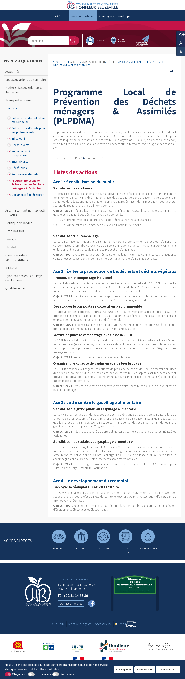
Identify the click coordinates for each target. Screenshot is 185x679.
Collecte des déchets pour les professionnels (28, 134)
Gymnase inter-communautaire (17, 261)
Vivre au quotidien (83, 20)
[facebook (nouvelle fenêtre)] (91, 608)
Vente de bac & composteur (21, 157)
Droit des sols (14, 235)
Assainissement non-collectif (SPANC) (25, 216)
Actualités (12, 75)
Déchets (11, 112)
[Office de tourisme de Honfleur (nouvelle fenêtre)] (115, 650)
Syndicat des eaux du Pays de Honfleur (23, 282)
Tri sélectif (18, 143)
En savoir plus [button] (49, 669)
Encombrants (20, 166)
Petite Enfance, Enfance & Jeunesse (23, 93)
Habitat (10, 251)
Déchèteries (19, 172)
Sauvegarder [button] (123, 669)
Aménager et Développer (115, 20)
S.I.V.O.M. (11, 272)
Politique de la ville (18, 227)
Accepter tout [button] (145, 669)
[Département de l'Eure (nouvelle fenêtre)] (77, 650)
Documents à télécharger (27, 199)
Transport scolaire (18, 104)
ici (84, 162)
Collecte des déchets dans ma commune (28, 124)
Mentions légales (79, 628)
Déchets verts (20, 149)
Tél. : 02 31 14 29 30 (73, 599)
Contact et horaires (71, 607)
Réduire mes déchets (25, 178)
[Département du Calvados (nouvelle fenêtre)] (49, 650)
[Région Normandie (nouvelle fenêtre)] (18, 650)
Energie (10, 243)
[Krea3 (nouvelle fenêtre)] (125, 628)
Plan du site (57, 628)
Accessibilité (103, 628)
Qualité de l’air (15, 292)
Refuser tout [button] (168, 669)
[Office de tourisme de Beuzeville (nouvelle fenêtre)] (161, 650)
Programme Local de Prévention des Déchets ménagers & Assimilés (28, 188)
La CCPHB (60, 20)
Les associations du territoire (25, 83)
